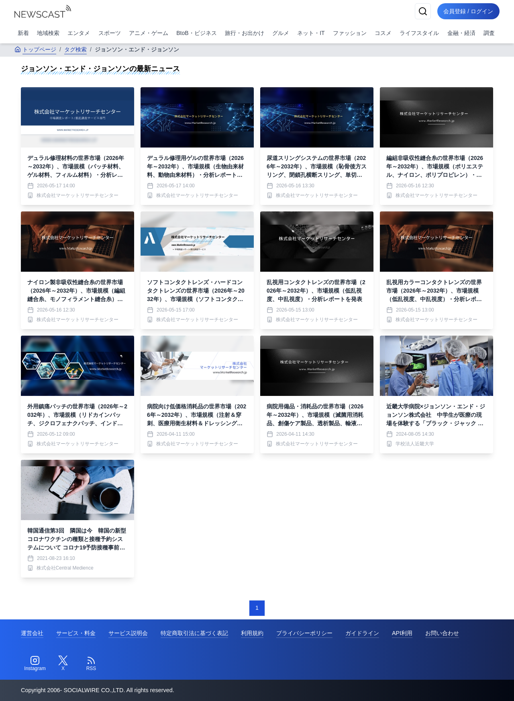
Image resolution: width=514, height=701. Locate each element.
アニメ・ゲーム (148, 33)
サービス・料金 (76, 633)
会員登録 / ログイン (468, 11)
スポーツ (109, 33)
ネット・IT (310, 33)
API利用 (402, 633)
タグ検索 (75, 49)
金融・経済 (461, 33)
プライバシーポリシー (304, 633)
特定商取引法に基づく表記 (194, 633)
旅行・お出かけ (244, 33)
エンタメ (78, 33)
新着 (23, 33)
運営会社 (32, 633)
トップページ (35, 49)
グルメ (280, 33)
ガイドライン (362, 633)
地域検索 (48, 33)
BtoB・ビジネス (196, 33)
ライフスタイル (419, 33)
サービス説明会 (128, 633)
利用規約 (252, 633)
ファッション (350, 33)
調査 (489, 33)
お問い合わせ (442, 633)
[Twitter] (63, 663)
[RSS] (91, 663)
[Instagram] (35, 663)
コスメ (383, 33)
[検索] (422, 11)
